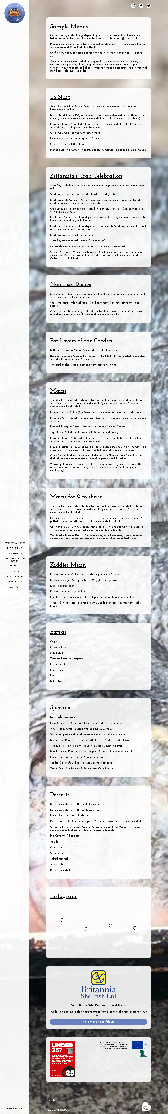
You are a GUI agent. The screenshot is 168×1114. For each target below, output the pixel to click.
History (14, 566)
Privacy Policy (52, 1100)
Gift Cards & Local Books (14, 560)
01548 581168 (14, 1108)
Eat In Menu (14, 548)
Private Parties (14, 582)
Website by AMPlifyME (56, 1110)
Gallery (14, 572)
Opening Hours (14, 554)
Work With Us (14, 577)
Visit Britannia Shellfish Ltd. (98, 1022)
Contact (14, 587)
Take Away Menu (14, 543)
